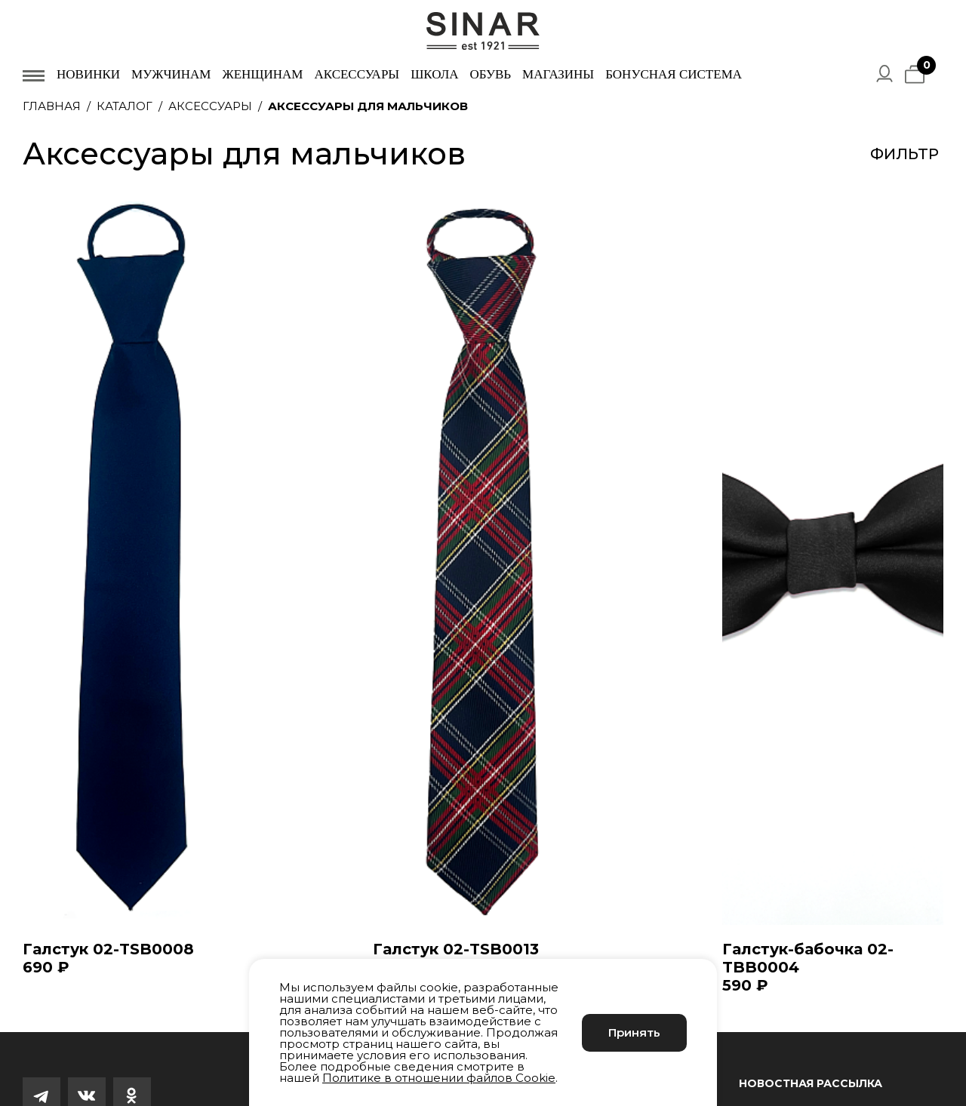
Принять (634, 1032)
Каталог (124, 106)
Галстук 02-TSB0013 (456, 949)
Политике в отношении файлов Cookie (438, 1078)
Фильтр (904, 154)
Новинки (88, 74)
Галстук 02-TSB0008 (108, 949)
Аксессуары (356, 74)
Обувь (490, 74)
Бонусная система (673, 74)
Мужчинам (171, 74)
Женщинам (262, 74)
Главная (52, 106)
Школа (434, 74)
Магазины (558, 74)
